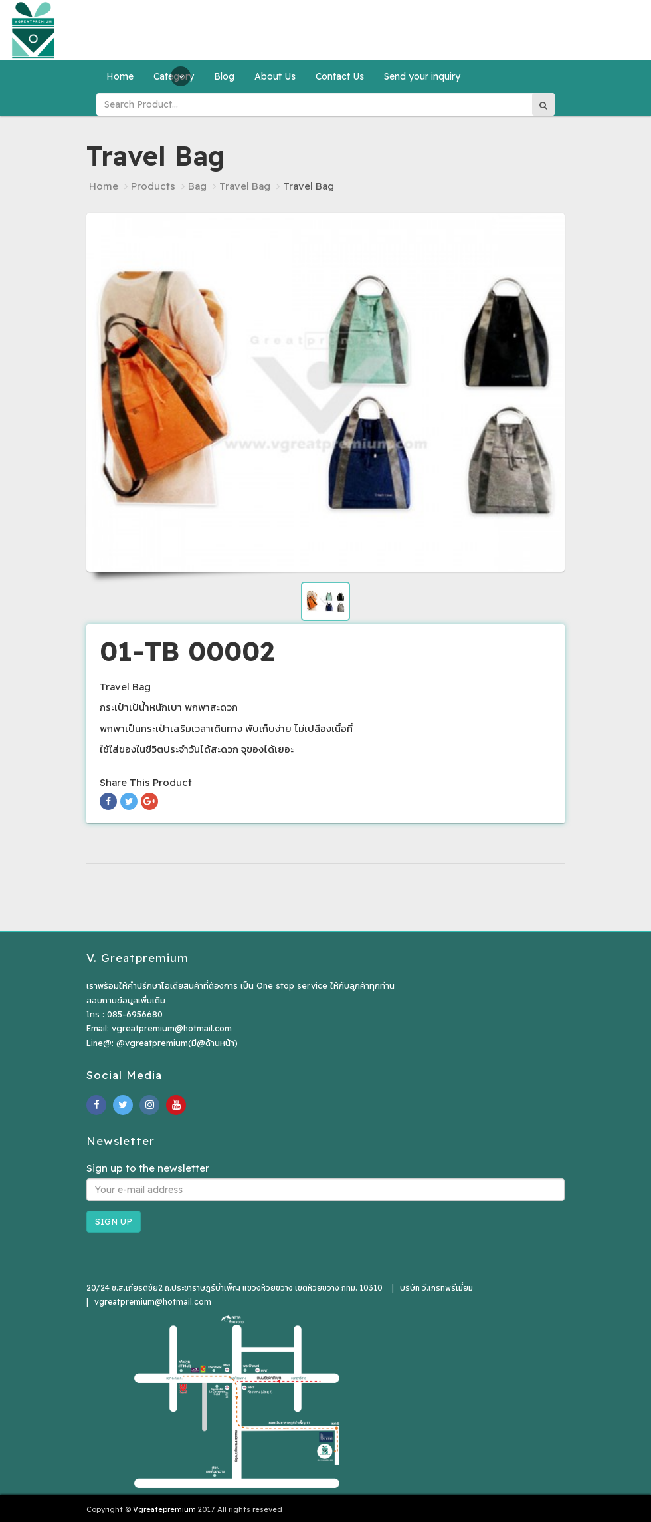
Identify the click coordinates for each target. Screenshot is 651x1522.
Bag (197, 186)
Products (153, 186)
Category (173, 76)
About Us (275, 76)
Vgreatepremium (164, 1509)
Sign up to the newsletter (147, 1168)
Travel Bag (244, 186)
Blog (224, 76)
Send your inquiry (422, 76)
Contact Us (340, 76)
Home (120, 76)
